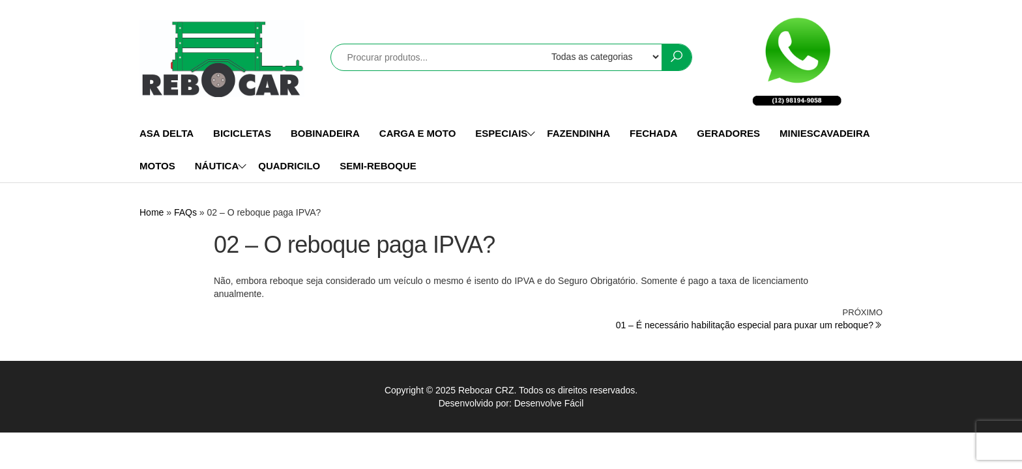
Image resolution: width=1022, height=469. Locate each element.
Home (151, 212)
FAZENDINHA (578, 133)
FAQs (185, 212)
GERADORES (728, 133)
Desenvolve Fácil (549, 403)
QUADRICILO (289, 165)
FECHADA (653, 133)
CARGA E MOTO (417, 133)
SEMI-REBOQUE (378, 165)
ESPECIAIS (501, 133)
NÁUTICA (217, 165)
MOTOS (157, 165)
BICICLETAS (242, 133)
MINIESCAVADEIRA (825, 133)
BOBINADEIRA (325, 133)
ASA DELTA (166, 133)
